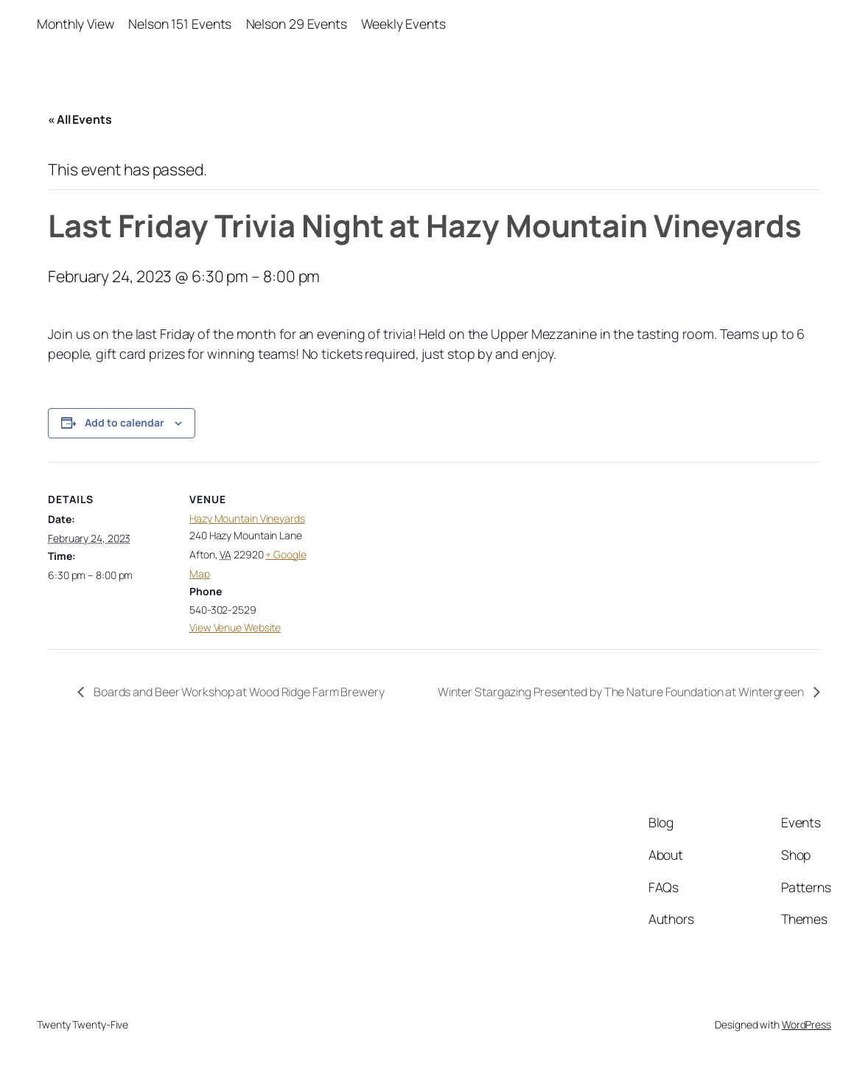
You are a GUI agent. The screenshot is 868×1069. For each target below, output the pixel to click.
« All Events (80, 119)
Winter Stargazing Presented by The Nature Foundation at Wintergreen (622, 692)
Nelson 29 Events (296, 23)
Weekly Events (403, 23)
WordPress (806, 1024)
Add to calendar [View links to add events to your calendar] (124, 423)
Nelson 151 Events (179, 23)
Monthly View (75, 23)
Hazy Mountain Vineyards (247, 518)
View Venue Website (235, 627)
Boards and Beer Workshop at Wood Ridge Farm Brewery (238, 692)
